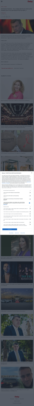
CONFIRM (10, 229)
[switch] (30, 192)
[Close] (32, 173)
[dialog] (17, 203)
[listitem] (17, 190)
